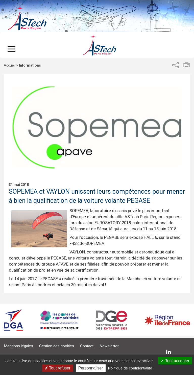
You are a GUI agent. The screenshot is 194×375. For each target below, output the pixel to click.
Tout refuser (57, 368)
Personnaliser (90, 368)
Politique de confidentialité (130, 368)
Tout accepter (175, 361)
